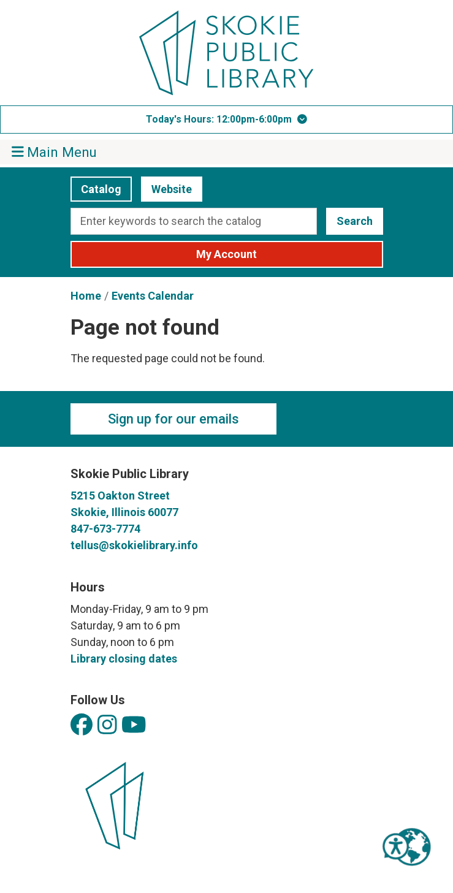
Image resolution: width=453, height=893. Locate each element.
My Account (226, 254)
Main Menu (54, 151)
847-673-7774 (105, 528)
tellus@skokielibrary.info (134, 545)
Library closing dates (123, 658)
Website (166, 189)
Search (355, 221)
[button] (226, 119)
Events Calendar (153, 295)
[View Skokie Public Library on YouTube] (134, 725)
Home (85, 295)
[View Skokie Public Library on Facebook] (81, 725)
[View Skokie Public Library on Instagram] (107, 725)
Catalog (95, 189)
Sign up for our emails (173, 419)
